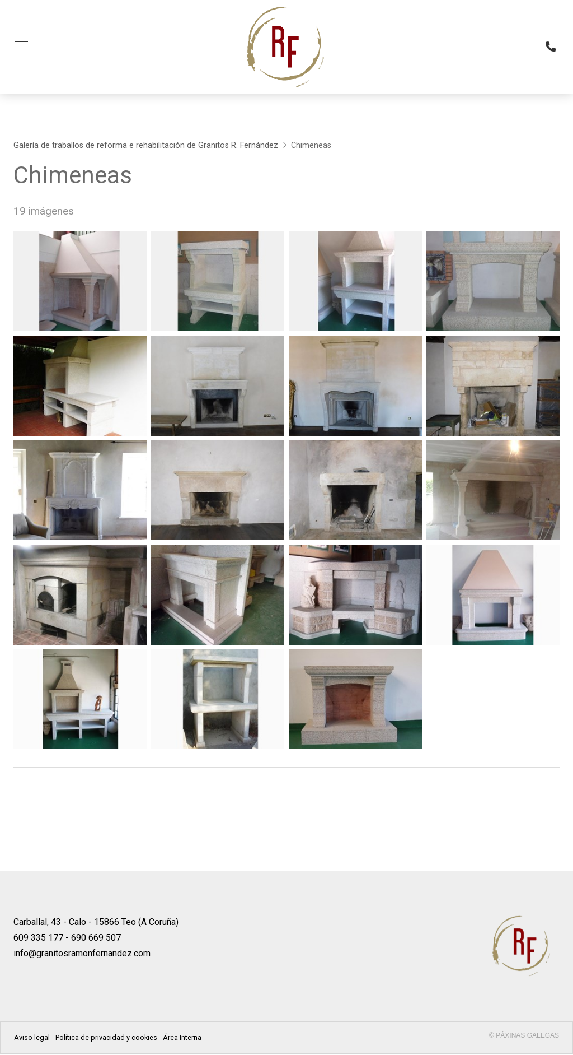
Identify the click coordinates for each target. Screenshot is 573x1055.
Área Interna (182, 1038)
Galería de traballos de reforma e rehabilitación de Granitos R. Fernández (145, 146)
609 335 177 (38, 938)
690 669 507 (96, 938)
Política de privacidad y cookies (106, 1038)
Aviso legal (32, 1038)
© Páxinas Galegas (524, 1036)
